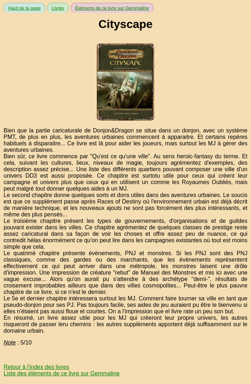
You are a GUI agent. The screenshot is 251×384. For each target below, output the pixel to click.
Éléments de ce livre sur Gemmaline (112, 8)
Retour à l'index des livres (36, 367)
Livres (58, 8)
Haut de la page (24, 8)
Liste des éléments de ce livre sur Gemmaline (62, 373)
